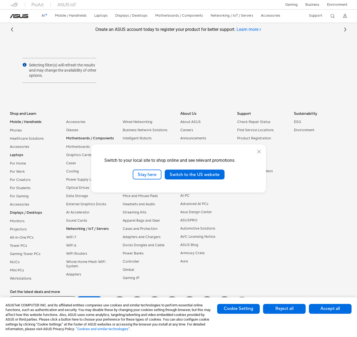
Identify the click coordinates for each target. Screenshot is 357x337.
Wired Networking (137, 122)
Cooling (72, 171)
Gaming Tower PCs (25, 254)
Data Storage (77, 196)
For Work (17, 171)
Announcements (193, 138)
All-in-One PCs (22, 237)
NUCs (15, 262)
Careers (186, 130)
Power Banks (133, 253)
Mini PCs (17, 270)
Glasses (72, 130)
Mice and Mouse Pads (140, 196)
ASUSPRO (188, 220)
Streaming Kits (134, 212)
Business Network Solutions (145, 130)
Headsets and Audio (139, 204)
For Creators (20, 180)
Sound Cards (76, 220)
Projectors (18, 229)
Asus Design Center (196, 212)
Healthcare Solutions (27, 138)
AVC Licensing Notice (197, 237)
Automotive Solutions (197, 228)
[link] (19, 16)
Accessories (19, 147)
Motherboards (78, 147)
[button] (291, 4)
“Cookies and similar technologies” (103, 329)
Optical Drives (77, 188)
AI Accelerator (78, 212)
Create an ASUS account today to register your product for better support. (178, 30)
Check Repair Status (253, 122)
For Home (18, 163)
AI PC (185, 196)
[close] (259, 151)
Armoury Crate (192, 253)
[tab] (249, 30)
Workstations (20, 278)
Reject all (284, 308)
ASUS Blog (189, 245)
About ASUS (190, 122)
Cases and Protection (140, 229)
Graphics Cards (79, 155)
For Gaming (19, 196)
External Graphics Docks (86, 204)
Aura (184, 261)
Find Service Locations (255, 130)
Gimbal (128, 270)
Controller (131, 261)
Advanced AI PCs (194, 204)
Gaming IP (131, 278)
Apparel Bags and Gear (141, 220)
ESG (297, 122)
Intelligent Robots (137, 138)
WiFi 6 (71, 245)
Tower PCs (18, 246)
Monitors (17, 221)
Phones (16, 130)
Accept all (330, 308)
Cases (71, 163)
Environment (337, 4)
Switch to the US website (195, 174)
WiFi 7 (71, 237)
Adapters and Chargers (142, 237)
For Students (20, 188)
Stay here (147, 174)
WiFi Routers (76, 253)
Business (312, 4)
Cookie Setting (238, 308)
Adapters (73, 274)
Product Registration (254, 138)
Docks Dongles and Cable (143, 245)
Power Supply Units (82, 179)
